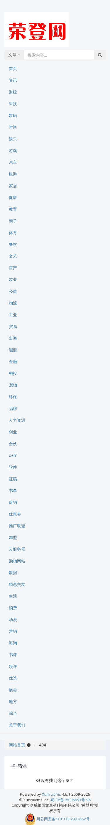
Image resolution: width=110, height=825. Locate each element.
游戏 (13, 150)
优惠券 (15, 514)
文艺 (13, 256)
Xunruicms (51, 794)
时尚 (13, 127)
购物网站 (17, 561)
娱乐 (13, 139)
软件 (13, 467)
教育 (13, 209)
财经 (13, 92)
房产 (13, 268)
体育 (13, 232)
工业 (13, 314)
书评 (13, 654)
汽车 (13, 162)
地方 (13, 701)
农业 (13, 279)
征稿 (13, 479)
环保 (13, 396)
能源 (13, 350)
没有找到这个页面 (57, 780)
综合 (13, 713)
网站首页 (17, 745)
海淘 (13, 643)
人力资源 (17, 420)
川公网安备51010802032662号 (57, 818)
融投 (13, 373)
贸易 (13, 326)
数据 (13, 572)
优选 (13, 678)
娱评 (13, 666)
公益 (13, 291)
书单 (13, 490)
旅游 (13, 174)
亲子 (13, 221)
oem (13, 455)
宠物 (13, 385)
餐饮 (13, 244)
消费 (13, 607)
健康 (13, 197)
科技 (13, 103)
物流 (13, 303)
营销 (13, 631)
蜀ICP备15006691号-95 (70, 799)
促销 (13, 502)
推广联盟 (17, 525)
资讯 (13, 80)
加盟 (13, 537)
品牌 (13, 408)
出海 (13, 338)
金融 (13, 361)
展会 (13, 690)
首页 (13, 68)
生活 (13, 596)
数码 (13, 115)
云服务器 (17, 549)
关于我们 (17, 725)
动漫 (13, 619)
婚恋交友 (17, 584)
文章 (14, 54)
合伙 (13, 443)
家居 (13, 185)
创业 (13, 432)
